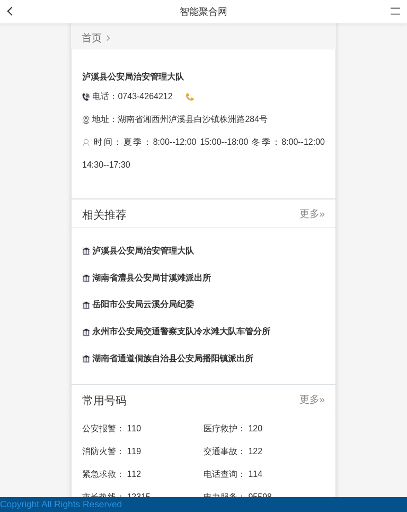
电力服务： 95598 (238, 496)
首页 (92, 38)
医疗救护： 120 (233, 428)
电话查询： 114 (233, 474)
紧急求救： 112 (111, 474)
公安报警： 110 (111, 428)
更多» (312, 213)
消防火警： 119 (111, 451)
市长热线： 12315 (116, 496)
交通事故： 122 (233, 451)
